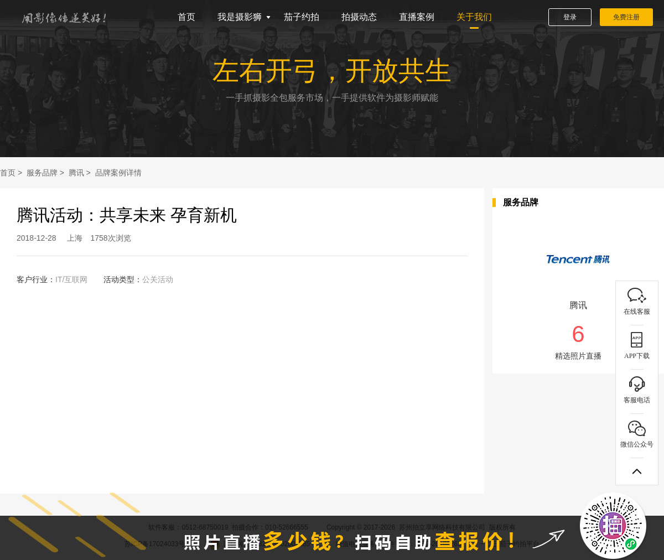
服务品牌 (42, 172)
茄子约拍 (301, 17)
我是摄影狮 (239, 17)
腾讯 (76, 172)
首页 (186, 17)
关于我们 (474, 17)
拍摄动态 (359, 17)
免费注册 (626, 17)
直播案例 (416, 17)
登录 (570, 17)
